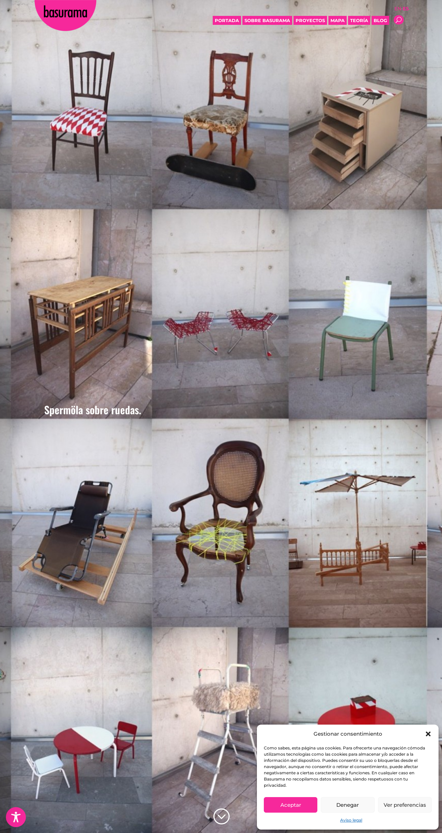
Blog (380, 20)
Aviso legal (351, 820)
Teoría (359, 20)
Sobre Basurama (267, 20)
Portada (227, 20)
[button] (428, 733)
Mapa (337, 20)
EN (397, 9)
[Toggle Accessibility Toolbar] (16, 817)
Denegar (347, 805)
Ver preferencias (405, 805)
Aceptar (290, 805)
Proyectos (310, 20)
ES (406, 9)
